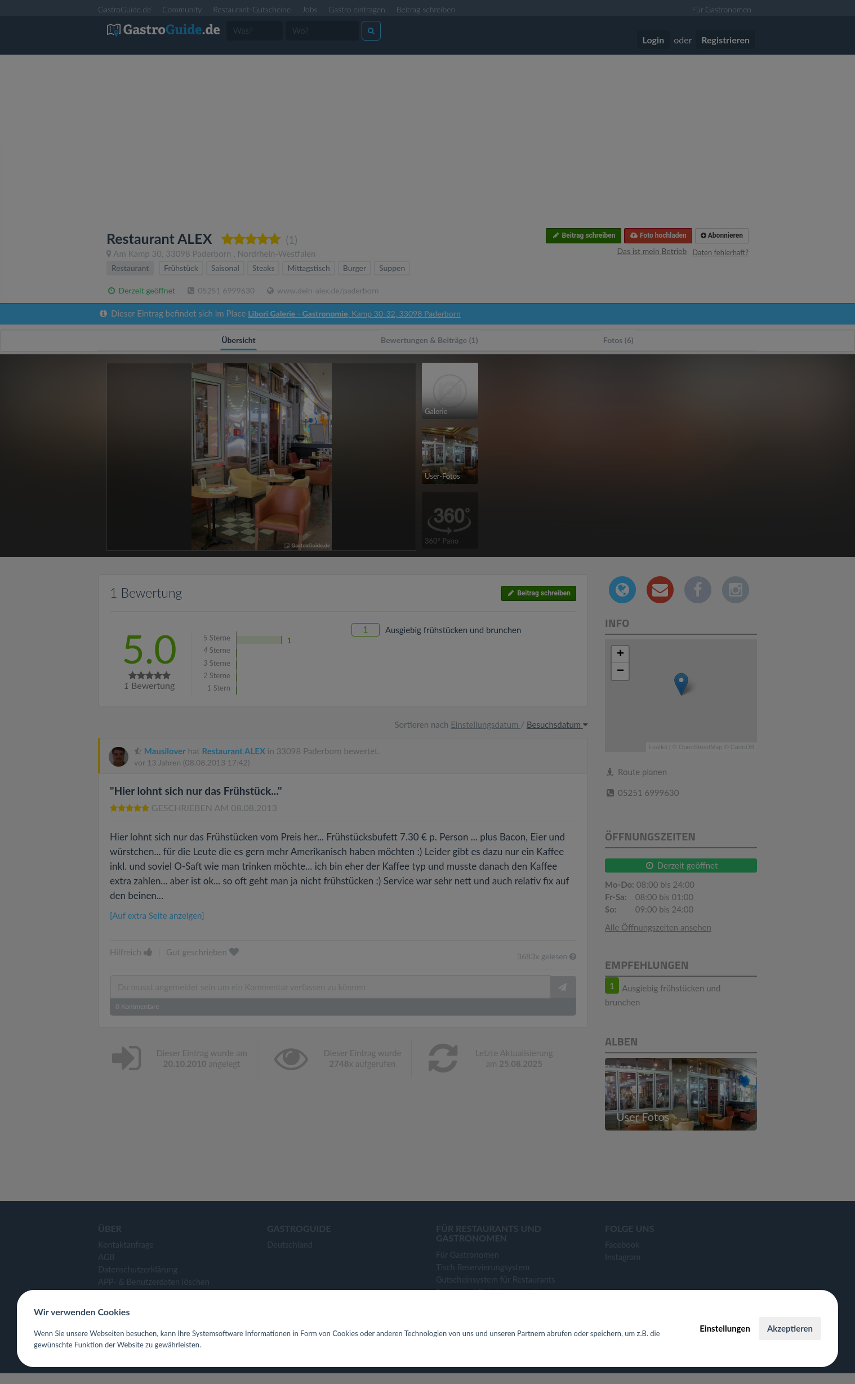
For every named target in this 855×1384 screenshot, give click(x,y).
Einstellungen (725, 1328)
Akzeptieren (790, 1328)
